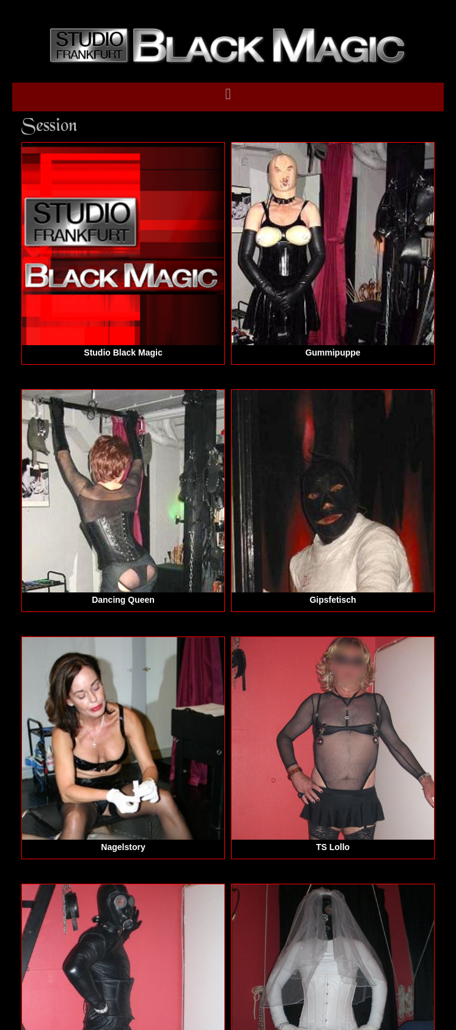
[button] (228, 94)
